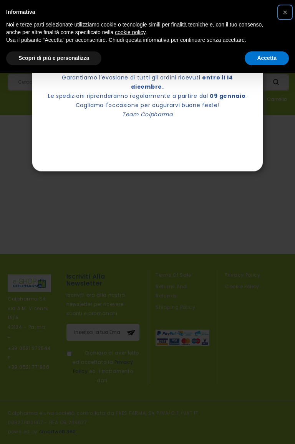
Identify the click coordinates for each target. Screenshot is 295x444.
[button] (285, 12)
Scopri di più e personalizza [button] (53, 58)
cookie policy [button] (130, 32)
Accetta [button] (267, 58)
